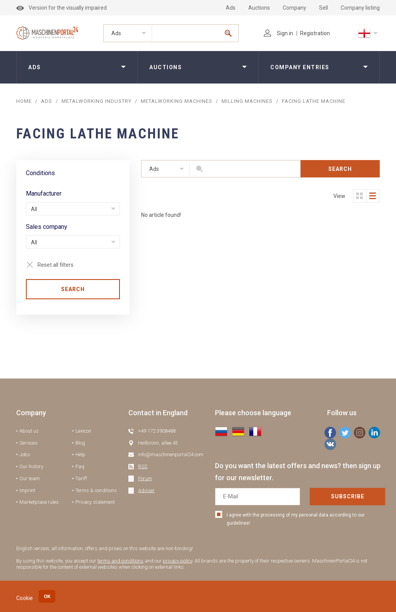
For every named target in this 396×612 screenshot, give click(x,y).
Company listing (360, 8)
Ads (231, 8)
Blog (80, 443)
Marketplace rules (39, 502)
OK (47, 596)
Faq (79, 466)
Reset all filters (55, 265)
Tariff (81, 478)
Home (24, 101)
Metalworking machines (176, 101)
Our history (31, 466)
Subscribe (347, 496)
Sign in (278, 33)
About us (29, 431)
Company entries (299, 67)
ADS (46, 101)
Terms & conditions (96, 490)
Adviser (146, 490)
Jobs (24, 454)
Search (73, 289)
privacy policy (177, 561)
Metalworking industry (96, 101)
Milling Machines (247, 101)
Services (28, 443)
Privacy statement (95, 502)
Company (294, 8)
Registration (315, 33)
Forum (145, 478)
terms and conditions (120, 561)
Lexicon (83, 431)
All (34, 209)
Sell (323, 8)
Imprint (27, 490)
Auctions (259, 8)
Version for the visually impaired (61, 8)
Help (80, 454)
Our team (29, 478)
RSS (142, 466)
